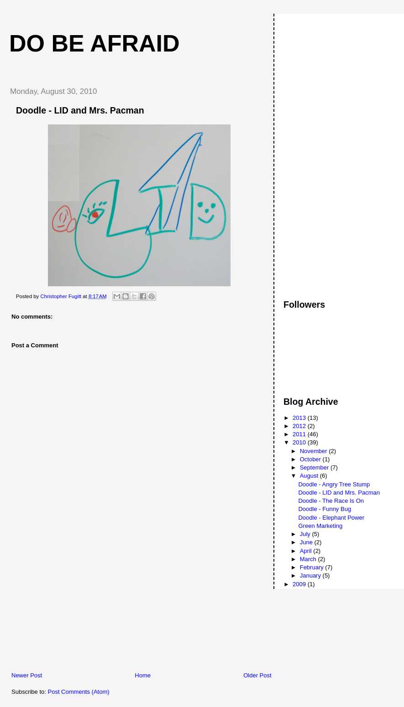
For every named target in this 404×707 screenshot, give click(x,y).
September (315, 467)
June (307, 542)
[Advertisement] (70, 608)
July (306, 534)
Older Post (257, 675)
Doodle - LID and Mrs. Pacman (338, 492)
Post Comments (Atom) (79, 691)
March (309, 559)
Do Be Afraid (94, 43)
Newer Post (26, 675)
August (310, 475)
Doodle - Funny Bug (324, 509)
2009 (300, 584)
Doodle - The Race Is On (331, 500)
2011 (300, 434)
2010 (300, 442)
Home (143, 675)
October (311, 459)
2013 (300, 417)
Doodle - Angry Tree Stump (334, 484)
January (311, 575)
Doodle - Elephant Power (331, 517)
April (307, 550)
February (312, 567)
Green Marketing (320, 525)
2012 (300, 426)
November (314, 451)
